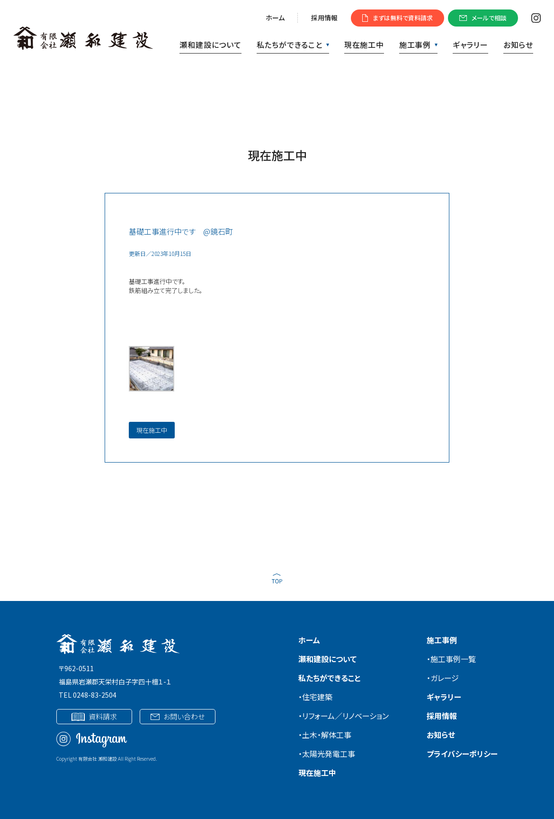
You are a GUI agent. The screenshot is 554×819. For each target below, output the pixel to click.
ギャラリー (470, 44)
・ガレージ (443, 677)
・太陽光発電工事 (326, 753)
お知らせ (518, 44)
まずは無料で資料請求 (397, 17)
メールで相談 (483, 17)
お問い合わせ (177, 716)
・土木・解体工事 (324, 734)
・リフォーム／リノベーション (343, 715)
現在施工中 (364, 44)
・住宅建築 (315, 696)
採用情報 (324, 17)
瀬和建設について (210, 44)
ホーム (275, 17)
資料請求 (93, 716)
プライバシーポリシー (462, 753)
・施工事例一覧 (451, 658)
